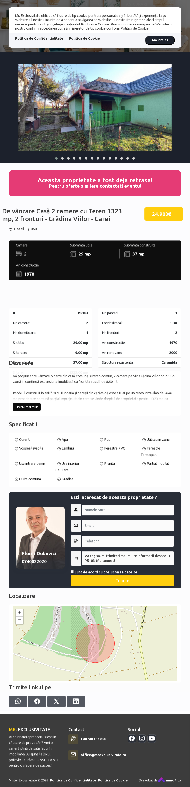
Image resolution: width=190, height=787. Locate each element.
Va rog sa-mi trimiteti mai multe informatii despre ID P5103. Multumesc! (127, 616)
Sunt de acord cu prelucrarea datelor (104, 631)
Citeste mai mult (26, 441)
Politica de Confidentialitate (39, 38)
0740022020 (34, 620)
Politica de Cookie (84, 38)
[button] (56, 158)
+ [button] (19, 668)
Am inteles (160, 40)
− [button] (19, 675)
